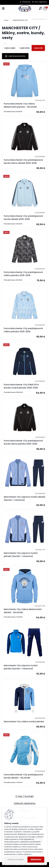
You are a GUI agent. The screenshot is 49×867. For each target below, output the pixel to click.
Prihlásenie (26, 2)
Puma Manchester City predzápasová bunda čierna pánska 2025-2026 (23, 442)
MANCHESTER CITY (20, 20)
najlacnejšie (9, 48)
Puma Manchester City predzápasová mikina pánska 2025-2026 (23, 274)
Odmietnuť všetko (15, 859)
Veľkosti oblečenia (24, 803)
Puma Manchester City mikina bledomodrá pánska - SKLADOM (20, 105)
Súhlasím (36, 859)
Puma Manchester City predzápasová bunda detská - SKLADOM (23, 776)
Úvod (6, 20)
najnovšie (38, 48)
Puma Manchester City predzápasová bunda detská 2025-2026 (23, 217)
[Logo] (24, 8)
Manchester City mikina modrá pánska (24, 721)
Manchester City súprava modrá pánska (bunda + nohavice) (21, 555)
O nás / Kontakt (24, 796)
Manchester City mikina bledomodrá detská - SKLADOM (23, 611)
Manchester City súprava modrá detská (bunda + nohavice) (24, 498)
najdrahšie (25, 48)
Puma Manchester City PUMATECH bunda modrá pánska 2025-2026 (21, 386)
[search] (40, 8)
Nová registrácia (41, 2)
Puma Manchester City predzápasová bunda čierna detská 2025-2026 (23, 161)
